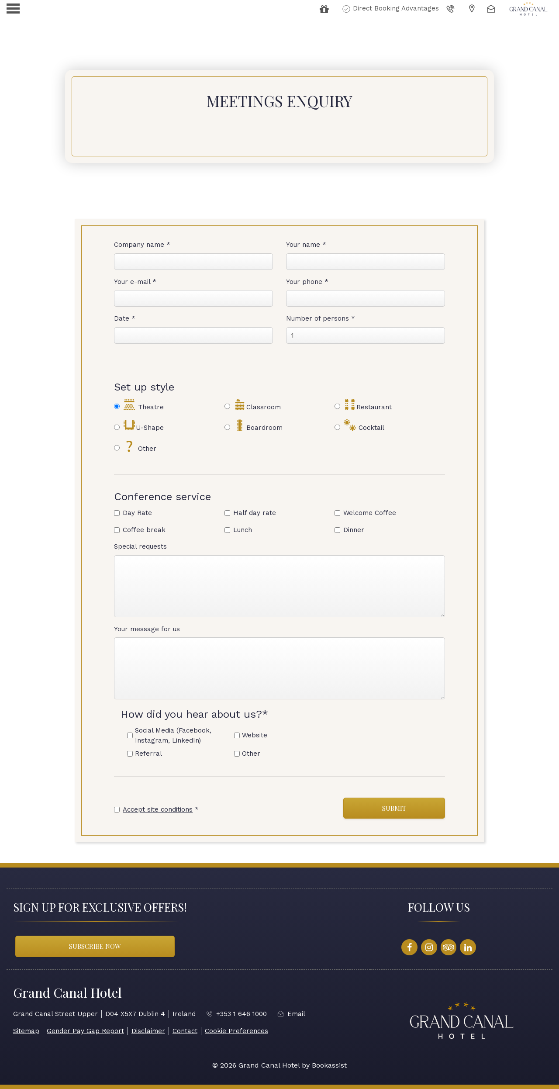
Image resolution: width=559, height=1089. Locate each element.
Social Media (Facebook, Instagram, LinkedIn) (173, 735)
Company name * (142, 245)
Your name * (306, 245)
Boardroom (258, 425)
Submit (394, 808)
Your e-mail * (135, 282)
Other (139, 446)
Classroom (257, 404)
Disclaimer (148, 1031)
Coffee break (144, 530)
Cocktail (363, 425)
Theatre (143, 404)
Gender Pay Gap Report (85, 1031)
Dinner (353, 530)
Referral (148, 753)
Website (254, 735)
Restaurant (367, 404)
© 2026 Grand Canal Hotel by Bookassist (279, 1065)
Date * (124, 318)
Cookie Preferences (236, 1031)
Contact (185, 1031)
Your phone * (307, 282)
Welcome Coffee (369, 513)
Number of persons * (320, 318)
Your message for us (147, 629)
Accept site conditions (158, 809)
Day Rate (137, 513)
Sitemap (26, 1031)
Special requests (140, 546)
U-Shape (143, 425)
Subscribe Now (95, 946)
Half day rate (254, 513)
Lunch (242, 530)
